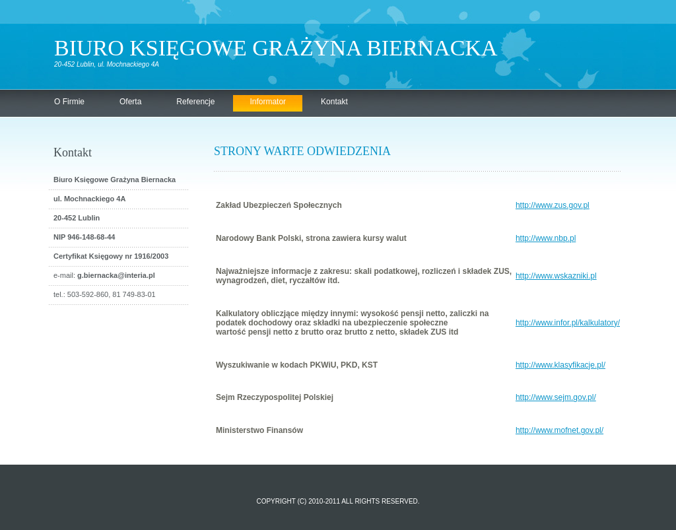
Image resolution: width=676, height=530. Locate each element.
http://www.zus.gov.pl (553, 205)
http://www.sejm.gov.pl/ (556, 397)
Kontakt (334, 101)
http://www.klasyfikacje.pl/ (560, 365)
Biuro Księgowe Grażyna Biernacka (275, 48)
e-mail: (104, 275)
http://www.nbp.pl (546, 238)
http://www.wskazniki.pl (556, 276)
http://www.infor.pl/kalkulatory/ (568, 322)
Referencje (195, 101)
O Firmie (69, 101)
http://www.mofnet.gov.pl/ (559, 430)
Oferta (130, 101)
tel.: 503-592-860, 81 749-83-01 (104, 294)
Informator (268, 101)
